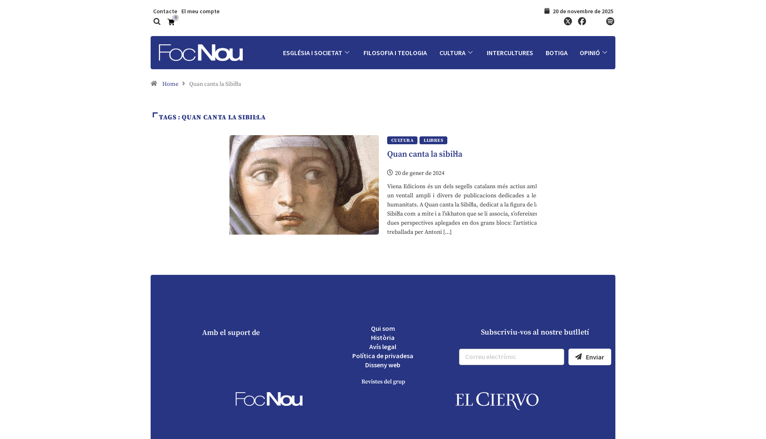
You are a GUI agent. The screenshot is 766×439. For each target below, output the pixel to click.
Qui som (383, 328)
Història (383, 337)
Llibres (433, 140)
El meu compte (200, 11)
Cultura (456, 52)
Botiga (556, 53)
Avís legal (382, 346)
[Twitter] (567, 22)
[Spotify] (610, 22)
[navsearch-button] (157, 22)
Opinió (594, 52)
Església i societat (316, 52)
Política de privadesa (382, 356)
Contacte (165, 11)
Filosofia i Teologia (394, 53)
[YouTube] (596, 22)
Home (170, 84)
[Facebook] (582, 22)
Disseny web (382, 365)
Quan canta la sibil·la (424, 154)
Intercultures (509, 53)
